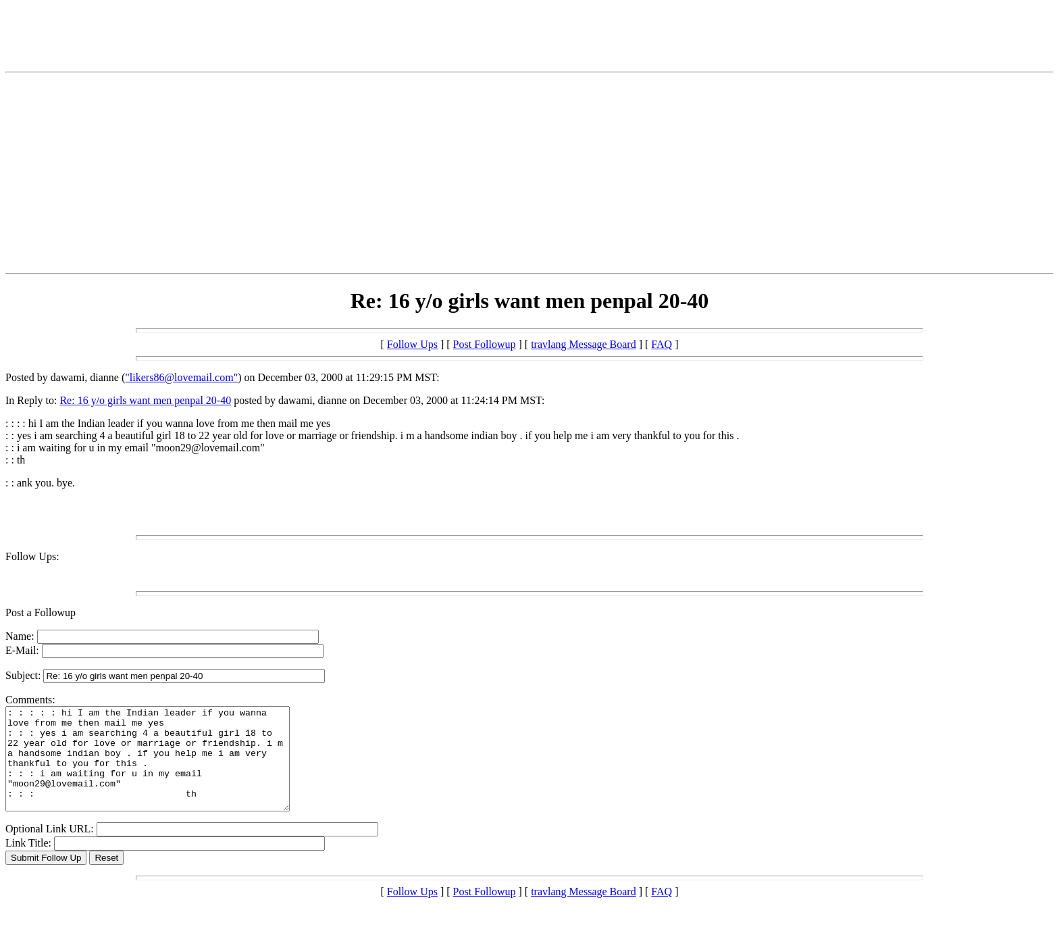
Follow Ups (412, 344)
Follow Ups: (32, 556)
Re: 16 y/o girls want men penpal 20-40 (145, 400)
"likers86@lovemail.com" (181, 377)
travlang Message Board (583, 344)
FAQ (661, 344)
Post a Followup (40, 612)
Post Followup (484, 344)
